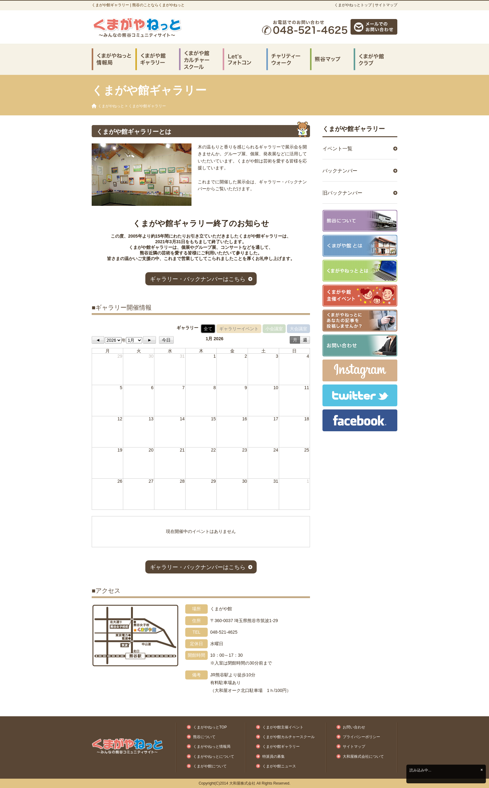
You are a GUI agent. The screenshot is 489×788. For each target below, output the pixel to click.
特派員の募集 (273, 756)
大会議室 (298, 328)
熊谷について (204, 737)
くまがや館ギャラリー (353, 128)
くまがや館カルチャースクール (288, 737)
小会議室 (274, 328)
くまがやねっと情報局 (211, 746)
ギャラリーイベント (239, 328)
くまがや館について (210, 766)
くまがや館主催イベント (282, 727)
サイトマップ (386, 5)
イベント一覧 (337, 148)
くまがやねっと (111, 106)
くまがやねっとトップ (353, 5)
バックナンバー (339, 170)
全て (208, 328)
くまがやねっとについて (213, 756)
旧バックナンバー (342, 193)
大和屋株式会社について (363, 756)
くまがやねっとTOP (210, 727)
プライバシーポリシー (361, 737)
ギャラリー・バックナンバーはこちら (197, 279)
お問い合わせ (354, 727)
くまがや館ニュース (279, 766)
